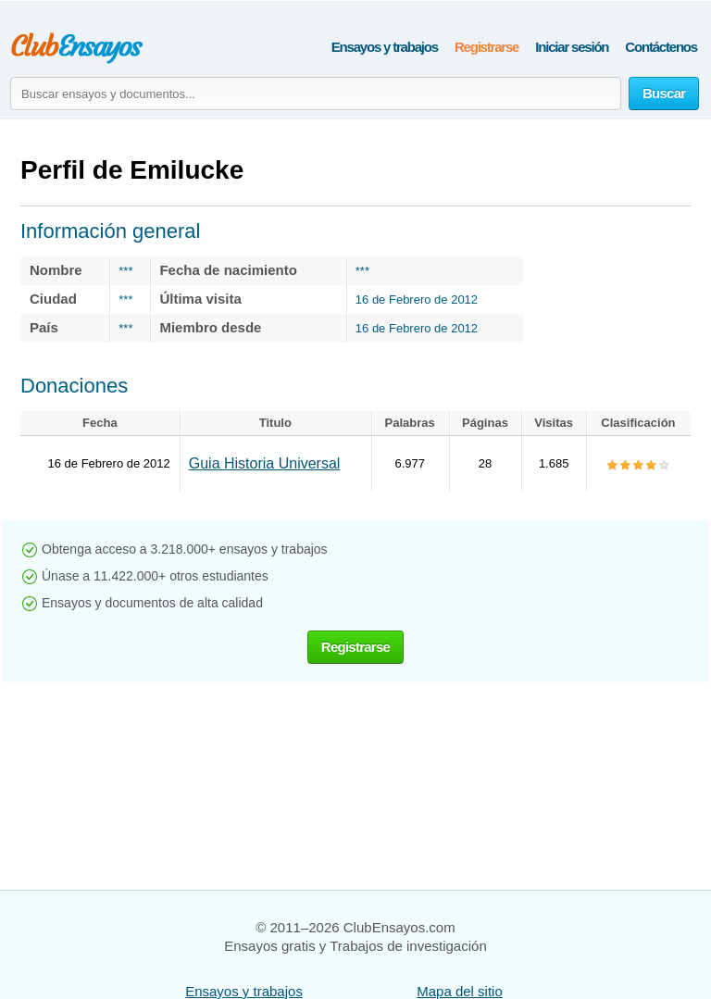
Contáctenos (661, 47)
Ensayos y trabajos (384, 47)
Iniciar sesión (571, 47)
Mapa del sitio (460, 991)
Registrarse (486, 47)
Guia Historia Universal (265, 463)
